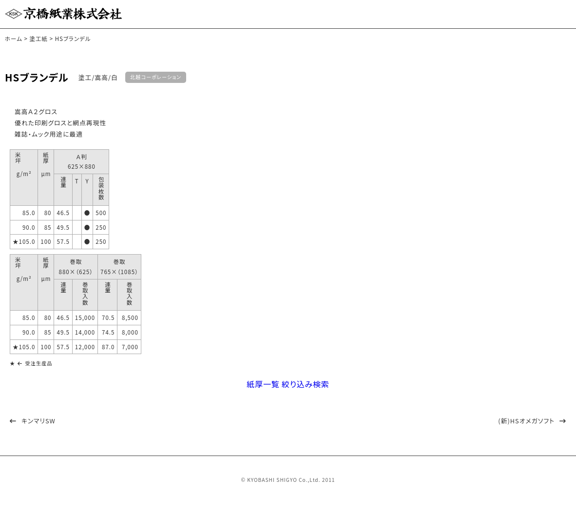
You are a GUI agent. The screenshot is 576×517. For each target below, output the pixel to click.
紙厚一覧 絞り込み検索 (288, 391)
